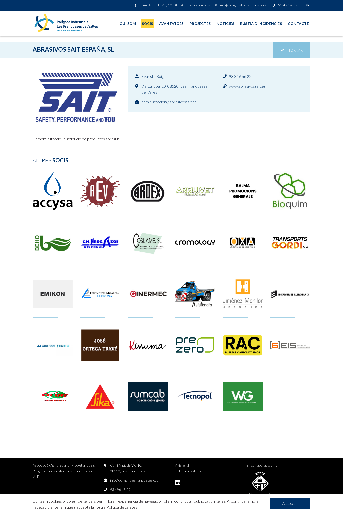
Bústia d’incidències (261, 23)
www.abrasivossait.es (247, 86)
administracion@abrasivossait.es (169, 101)
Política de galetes (188, 471)
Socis (147, 23)
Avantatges (171, 23)
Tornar (292, 50)
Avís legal (182, 465)
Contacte (298, 23)
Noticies (225, 23)
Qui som (128, 23)
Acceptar (290, 503)
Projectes (200, 23)
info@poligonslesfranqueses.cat (134, 480)
